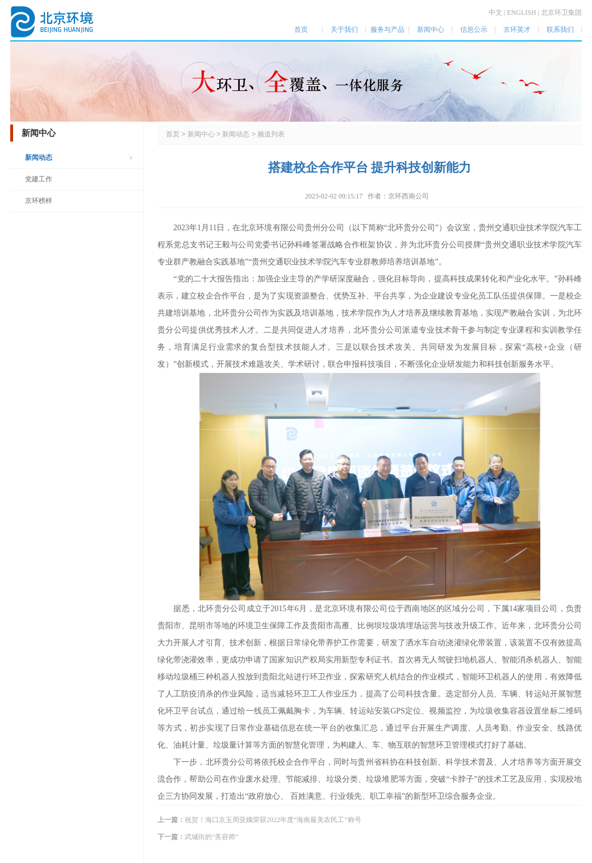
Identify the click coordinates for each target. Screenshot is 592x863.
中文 (495, 12)
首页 (173, 134)
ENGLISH (521, 12)
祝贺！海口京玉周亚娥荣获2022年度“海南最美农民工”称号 (273, 820)
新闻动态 (38, 157)
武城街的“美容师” (212, 837)
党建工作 (38, 179)
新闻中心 (201, 134)
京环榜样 (38, 201)
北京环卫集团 (561, 12)
